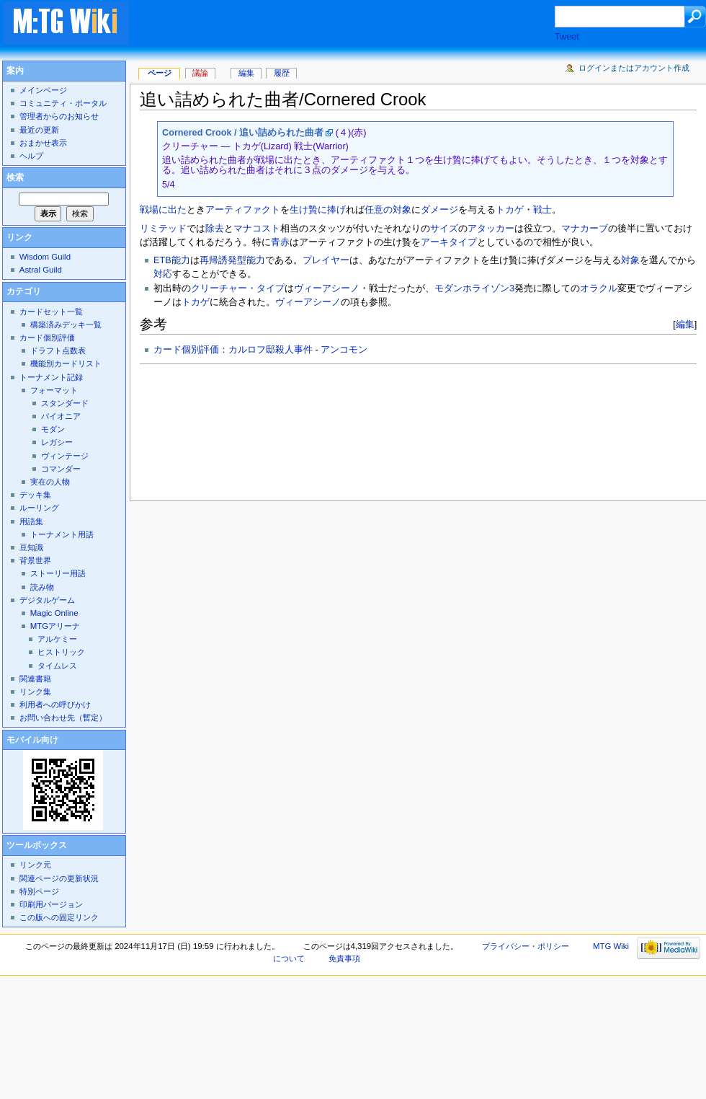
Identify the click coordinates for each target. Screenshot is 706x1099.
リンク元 (35, 864)
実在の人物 (50, 481)
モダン (53, 429)
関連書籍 (35, 678)
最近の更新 (39, 129)
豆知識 (31, 547)
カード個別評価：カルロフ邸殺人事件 (233, 350)
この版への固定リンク (59, 917)
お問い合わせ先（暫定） (63, 717)
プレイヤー (326, 260)
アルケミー (57, 639)
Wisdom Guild (45, 256)
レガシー (57, 442)
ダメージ (439, 210)
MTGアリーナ (55, 626)
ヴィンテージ (65, 455)
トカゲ (510, 210)
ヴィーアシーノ (326, 288)
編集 (685, 324)
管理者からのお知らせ (59, 116)
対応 (162, 274)
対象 (630, 260)
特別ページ (39, 891)
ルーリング (39, 507)
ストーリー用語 (58, 573)
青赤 (280, 242)
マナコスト (256, 229)
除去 (214, 229)
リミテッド (163, 229)
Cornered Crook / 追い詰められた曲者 (242, 133)
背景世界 (35, 560)
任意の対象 (388, 210)
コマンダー (61, 468)
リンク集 (35, 691)
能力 (180, 260)
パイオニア (61, 416)
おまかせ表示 (43, 142)
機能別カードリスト (66, 363)
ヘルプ (31, 155)
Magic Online (54, 613)
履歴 (282, 73)
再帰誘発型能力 (232, 260)
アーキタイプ (449, 242)
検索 (15, 177)
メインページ (43, 90)
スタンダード (65, 403)
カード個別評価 (47, 337)
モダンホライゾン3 (474, 288)
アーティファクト (242, 210)
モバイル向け (32, 740)
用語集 (31, 521)
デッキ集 (35, 494)
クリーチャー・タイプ (238, 288)
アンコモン (344, 350)
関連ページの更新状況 (59, 878)
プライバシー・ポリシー (525, 946)
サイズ (444, 229)
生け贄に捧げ (318, 210)
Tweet (567, 37)
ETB (162, 260)
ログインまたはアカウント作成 (633, 67)
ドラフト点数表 (58, 350)
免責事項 (344, 958)
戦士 (542, 210)
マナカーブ (584, 229)
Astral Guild (40, 269)
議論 (200, 73)
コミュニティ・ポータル (63, 103)
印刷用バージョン (51, 904)
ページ (159, 73)
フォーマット (54, 390)
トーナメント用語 (62, 534)
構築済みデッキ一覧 (66, 324)
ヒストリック (61, 652)
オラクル (598, 288)
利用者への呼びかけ (55, 704)
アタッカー (491, 229)
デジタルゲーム (47, 600)
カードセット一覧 (51, 311)
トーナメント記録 (51, 377)
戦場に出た (163, 210)
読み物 (42, 587)
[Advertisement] (204, 428)
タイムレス (57, 665)
